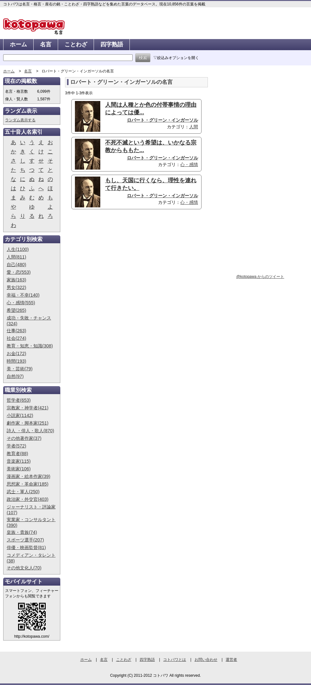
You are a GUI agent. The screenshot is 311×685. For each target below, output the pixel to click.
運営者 (231, 659)
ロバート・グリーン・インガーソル (162, 120)
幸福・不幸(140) (23, 295)
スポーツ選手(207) (25, 539)
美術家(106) (19, 468)
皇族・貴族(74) (22, 532)
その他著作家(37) (24, 438)
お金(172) (16, 353)
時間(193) (16, 361)
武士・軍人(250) (23, 491)
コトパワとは (174, 659)
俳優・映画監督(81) (26, 547)
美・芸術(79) (20, 368)
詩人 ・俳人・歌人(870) (30, 430)
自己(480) (16, 264)
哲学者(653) (19, 400)
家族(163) (16, 279)
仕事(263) (16, 330)
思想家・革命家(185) (28, 484)
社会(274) (16, 338)
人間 (193, 126)
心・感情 (189, 164)
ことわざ (75, 44)
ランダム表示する (20, 120)
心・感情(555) (21, 302)
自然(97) (15, 376)
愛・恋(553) (19, 272)
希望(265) (16, 310)
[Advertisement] (118, 263)
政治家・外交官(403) (28, 499)
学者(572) (16, 445)
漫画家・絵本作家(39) (28, 476)
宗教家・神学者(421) (28, 407)
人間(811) (16, 256)
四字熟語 (111, 44)
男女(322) (16, 287)
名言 (45, 44)
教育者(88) (17, 453)
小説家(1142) (20, 415)
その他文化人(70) (24, 567)
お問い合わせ (206, 659)
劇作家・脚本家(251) (28, 423)
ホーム (18, 44)
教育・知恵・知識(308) (30, 345)
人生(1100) (18, 249)
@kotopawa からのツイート (260, 276)
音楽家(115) (19, 461)
